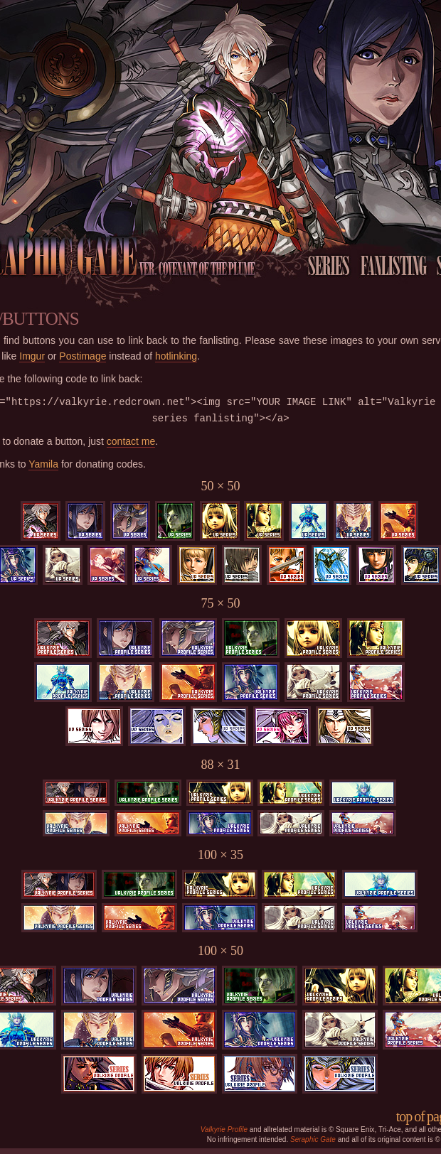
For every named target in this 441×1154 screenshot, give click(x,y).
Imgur (32, 356)
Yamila (43, 464)
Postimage (82, 356)
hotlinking (176, 356)
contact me (131, 441)
